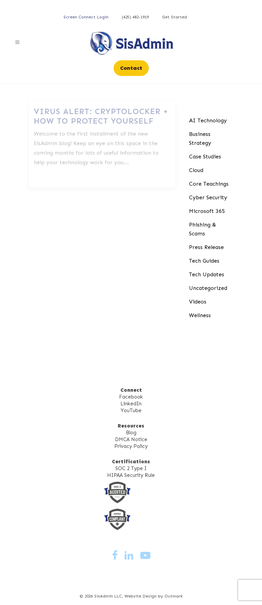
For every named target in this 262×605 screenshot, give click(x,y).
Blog (131, 433)
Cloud (196, 170)
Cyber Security (208, 197)
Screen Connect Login (85, 17)
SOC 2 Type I (131, 468)
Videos (197, 301)
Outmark (173, 596)
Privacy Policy (131, 446)
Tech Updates (206, 274)
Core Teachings (209, 184)
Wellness (200, 315)
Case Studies (205, 156)
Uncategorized (208, 288)
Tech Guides (204, 261)
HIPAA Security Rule (131, 475)
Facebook (131, 397)
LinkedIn (131, 404)
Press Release (206, 247)
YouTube (131, 410)
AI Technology (208, 120)
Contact (131, 68)
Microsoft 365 (207, 211)
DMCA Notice (131, 439)
